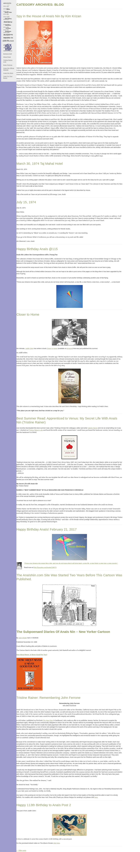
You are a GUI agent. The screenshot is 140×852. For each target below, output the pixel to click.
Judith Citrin (29, 348)
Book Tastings (8, 22)
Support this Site (8, 38)
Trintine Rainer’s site (36, 430)
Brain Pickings (7, 65)
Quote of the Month (8, 41)
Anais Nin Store (8, 73)
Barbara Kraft (7, 54)
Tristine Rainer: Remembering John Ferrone (48, 697)
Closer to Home (27, 314)
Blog (8, 15)
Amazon (69, 348)
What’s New (8, 12)
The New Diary (48, 720)
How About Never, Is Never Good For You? (31, 655)
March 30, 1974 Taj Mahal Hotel (39, 163)
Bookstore (8, 31)
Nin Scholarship (8, 34)
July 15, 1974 (26, 202)
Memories (8, 25)
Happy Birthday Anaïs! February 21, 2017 (46, 529)
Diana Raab (7, 57)
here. (96, 797)
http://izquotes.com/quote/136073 (45, 567)
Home (8, 9)
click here (56, 843)
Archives (8, 28)
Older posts (21, 850)
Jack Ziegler (23, 638)
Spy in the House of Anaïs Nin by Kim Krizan (48, 16)
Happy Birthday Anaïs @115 (37, 249)
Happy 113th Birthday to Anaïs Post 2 (43, 805)
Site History (8, 18)
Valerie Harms (92, 428)
